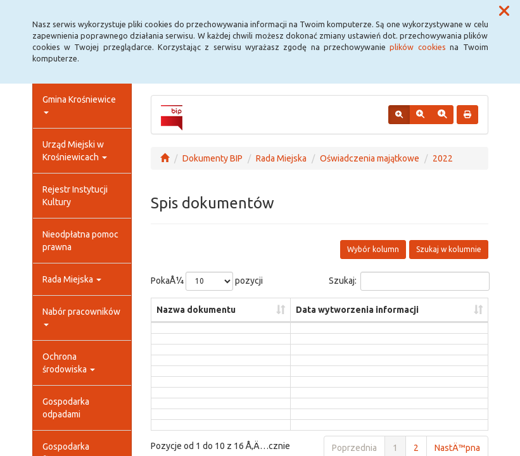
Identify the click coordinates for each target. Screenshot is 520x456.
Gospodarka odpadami (65, 407)
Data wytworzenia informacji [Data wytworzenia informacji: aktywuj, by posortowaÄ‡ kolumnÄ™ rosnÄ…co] (357, 310)
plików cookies (417, 46)
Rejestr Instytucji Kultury (75, 195)
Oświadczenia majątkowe (369, 158)
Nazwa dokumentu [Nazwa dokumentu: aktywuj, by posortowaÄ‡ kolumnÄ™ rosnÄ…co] (196, 310)
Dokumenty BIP (212, 158)
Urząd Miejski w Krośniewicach (74, 150)
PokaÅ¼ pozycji (207, 281)
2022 (443, 158)
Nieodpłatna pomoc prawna (80, 240)
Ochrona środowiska (68, 363)
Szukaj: (408, 281)
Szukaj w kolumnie (448, 249)
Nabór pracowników (81, 316)
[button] (504, 11)
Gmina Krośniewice (79, 104)
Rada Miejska (71, 279)
